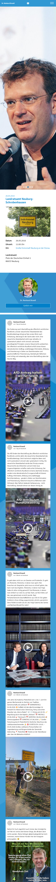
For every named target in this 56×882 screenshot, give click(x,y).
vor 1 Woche (17, 575)
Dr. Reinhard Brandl (28, 300)
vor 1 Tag (16, 324)
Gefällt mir (28, 305)
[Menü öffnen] (52, 3)
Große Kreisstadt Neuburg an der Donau (33, 248)
